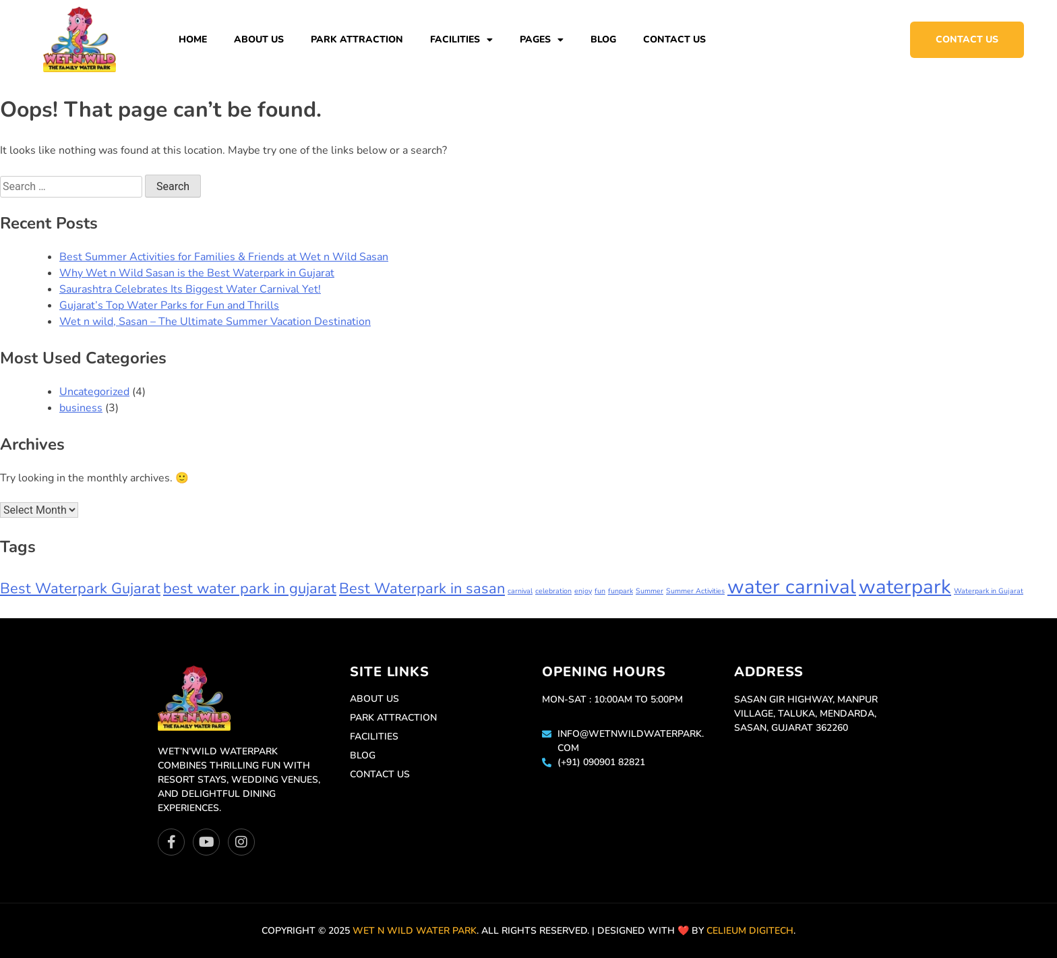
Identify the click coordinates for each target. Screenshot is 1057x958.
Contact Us (674, 39)
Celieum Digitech (749, 930)
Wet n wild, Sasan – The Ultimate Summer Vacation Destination (215, 321)
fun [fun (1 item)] (600, 591)
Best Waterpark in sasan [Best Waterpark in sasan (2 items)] (422, 588)
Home (193, 39)
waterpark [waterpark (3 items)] (905, 586)
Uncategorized (94, 391)
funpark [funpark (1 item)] (620, 591)
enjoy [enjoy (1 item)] (583, 591)
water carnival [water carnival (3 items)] (791, 586)
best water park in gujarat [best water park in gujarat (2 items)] (249, 588)
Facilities (461, 39)
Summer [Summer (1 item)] (649, 591)
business (80, 407)
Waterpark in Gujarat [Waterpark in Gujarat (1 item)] (988, 591)
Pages (542, 39)
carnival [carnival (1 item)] (520, 591)
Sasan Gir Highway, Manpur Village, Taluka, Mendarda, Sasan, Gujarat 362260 (806, 713)
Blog (603, 39)
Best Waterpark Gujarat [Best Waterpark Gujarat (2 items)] (80, 588)
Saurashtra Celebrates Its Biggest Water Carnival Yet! (190, 289)
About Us (259, 39)
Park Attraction (357, 39)
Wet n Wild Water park (415, 930)
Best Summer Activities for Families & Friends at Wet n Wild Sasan (223, 256)
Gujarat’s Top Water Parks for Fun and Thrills (169, 305)
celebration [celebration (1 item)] (553, 591)
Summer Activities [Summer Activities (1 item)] (695, 591)
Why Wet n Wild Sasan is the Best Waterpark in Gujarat (196, 273)
